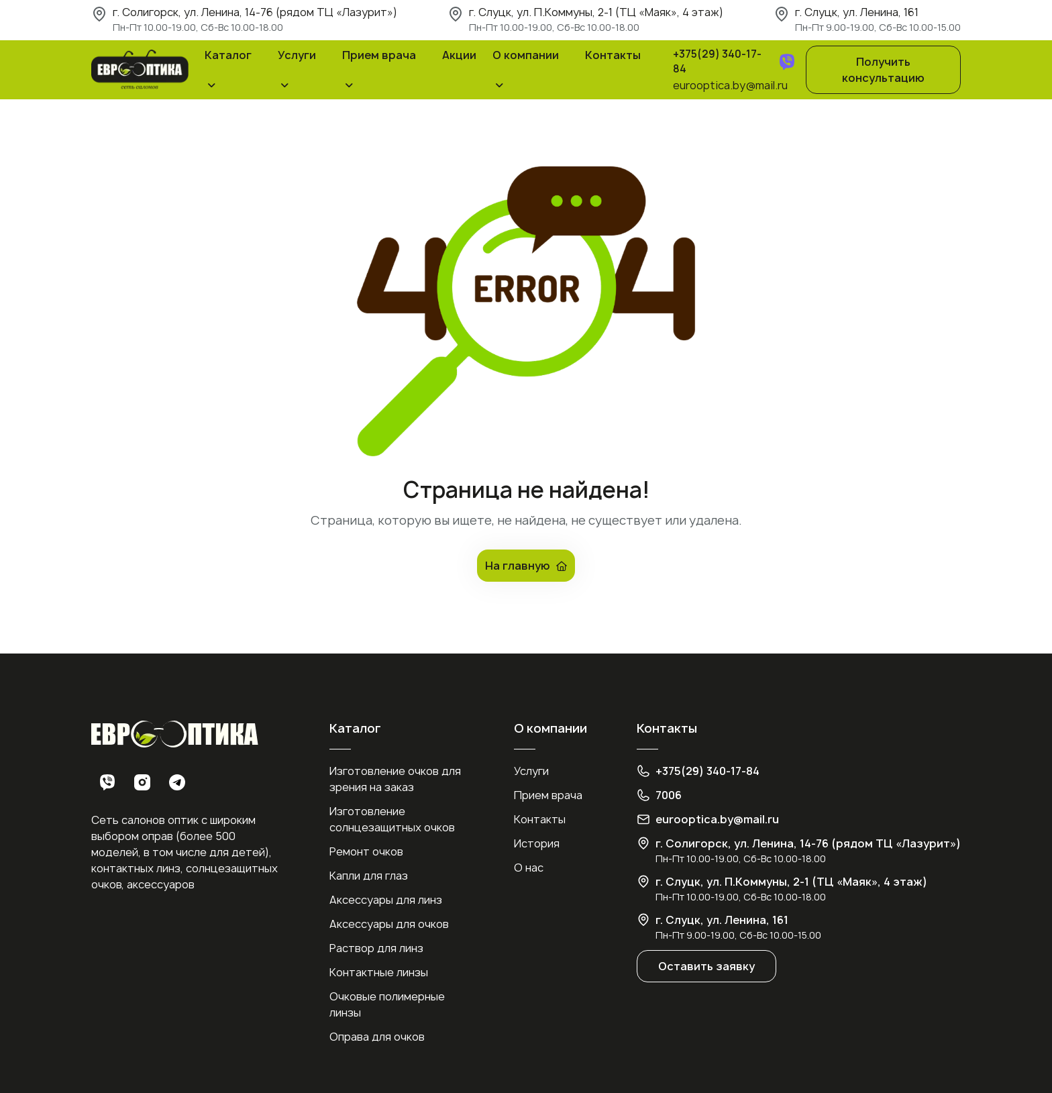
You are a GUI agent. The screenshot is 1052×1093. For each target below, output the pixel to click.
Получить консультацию (883, 69)
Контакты (613, 55)
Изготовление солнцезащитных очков (392, 819)
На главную (526, 565)
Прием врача (379, 55)
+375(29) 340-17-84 (717, 61)
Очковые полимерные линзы (387, 1004)
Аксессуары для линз (385, 899)
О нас (528, 867)
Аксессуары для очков (389, 924)
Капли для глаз (368, 875)
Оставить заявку (706, 966)
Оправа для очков (377, 1036)
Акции (459, 55)
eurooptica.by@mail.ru (730, 85)
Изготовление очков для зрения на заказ (395, 779)
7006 (668, 795)
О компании (525, 55)
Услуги (297, 55)
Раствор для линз (376, 948)
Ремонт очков (366, 851)
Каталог (228, 55)
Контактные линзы (378, 972)
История (537, 843)
